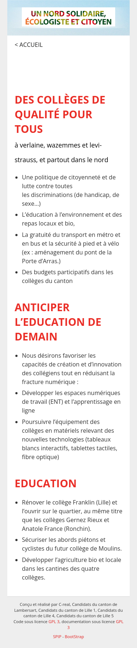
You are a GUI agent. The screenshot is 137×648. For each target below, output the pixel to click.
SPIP (57, 636)
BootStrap (74, 636)
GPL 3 (54, 621)
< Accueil (29, 45)
